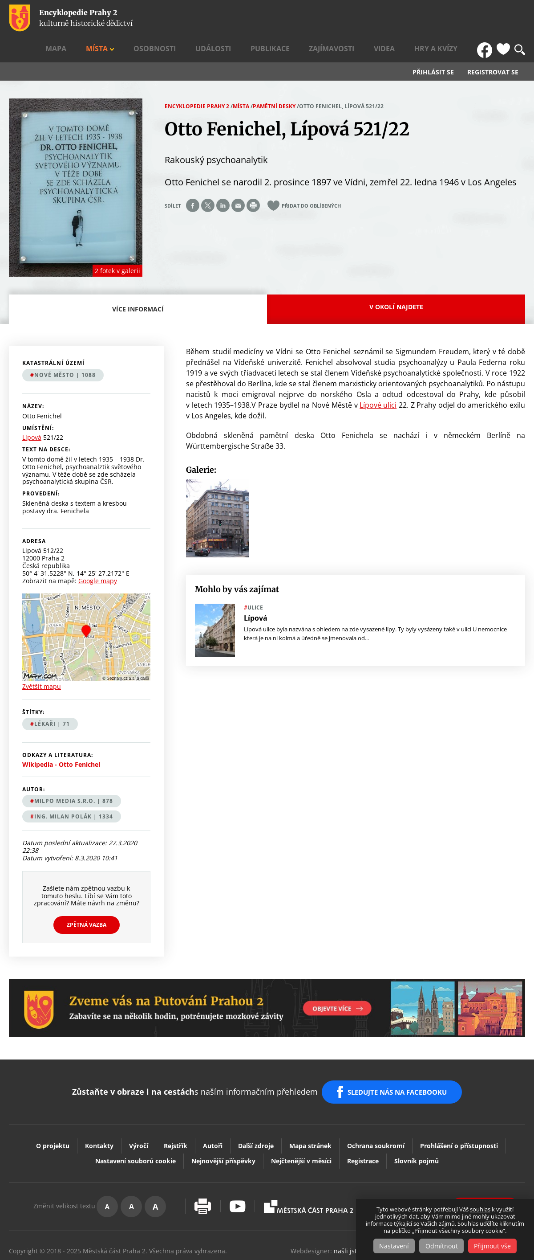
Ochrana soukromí (376, 1113)
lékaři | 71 (52, 699)
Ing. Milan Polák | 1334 (73, 791)
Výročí (138, 1113)
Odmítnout (441, 1246)
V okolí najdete (396, 281)
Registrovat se (492, 47)
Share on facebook (192, 180)
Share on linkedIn (223, 180)
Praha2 (308, 1173)
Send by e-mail (238, 180)
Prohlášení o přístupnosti (459, 1113)
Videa (414, 18)
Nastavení (392, 1246)
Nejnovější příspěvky (223, 1128)
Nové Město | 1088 (65, 350)
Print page (253, 180)
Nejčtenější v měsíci (301, 1128)
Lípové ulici (378, 380)
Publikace (329, 18)
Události (287, 18)
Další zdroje (256, 1113)
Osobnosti (244, 18)
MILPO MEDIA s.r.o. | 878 (73, 776)
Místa (201, 18)
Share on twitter (207, 180)
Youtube (238, 1173)
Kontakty (99, 1113)
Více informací (140, 289)
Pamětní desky (274, 81)
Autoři (212, 1113)
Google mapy (97, 555)
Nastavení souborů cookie (135, 1128)
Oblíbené (503, 18)
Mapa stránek (310, 1113)
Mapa (173, 18)
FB (486, 18)
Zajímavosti (376, 18)
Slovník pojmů (416, 1128)
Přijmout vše (495, 1246)
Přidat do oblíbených (311, 180)
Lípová (31, 413)
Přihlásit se (433, 47)
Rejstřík (175, 1113)
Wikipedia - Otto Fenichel (61, 739)
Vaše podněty (485, 1173)
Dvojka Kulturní (402, 1173)
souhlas (480, 1210)
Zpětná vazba (86, 900)
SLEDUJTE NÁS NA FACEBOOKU (400, 1063)
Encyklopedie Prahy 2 (197, 81)
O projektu (52, 1113)
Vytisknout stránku (202, 1173)
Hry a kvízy (452, 18)
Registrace (363, 1128)
